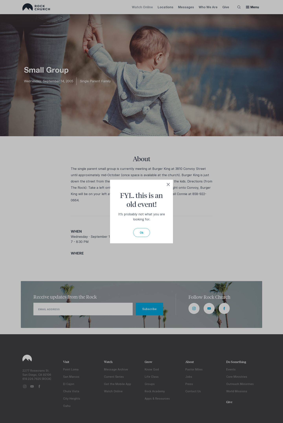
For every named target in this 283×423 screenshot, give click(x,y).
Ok (141, 232)
